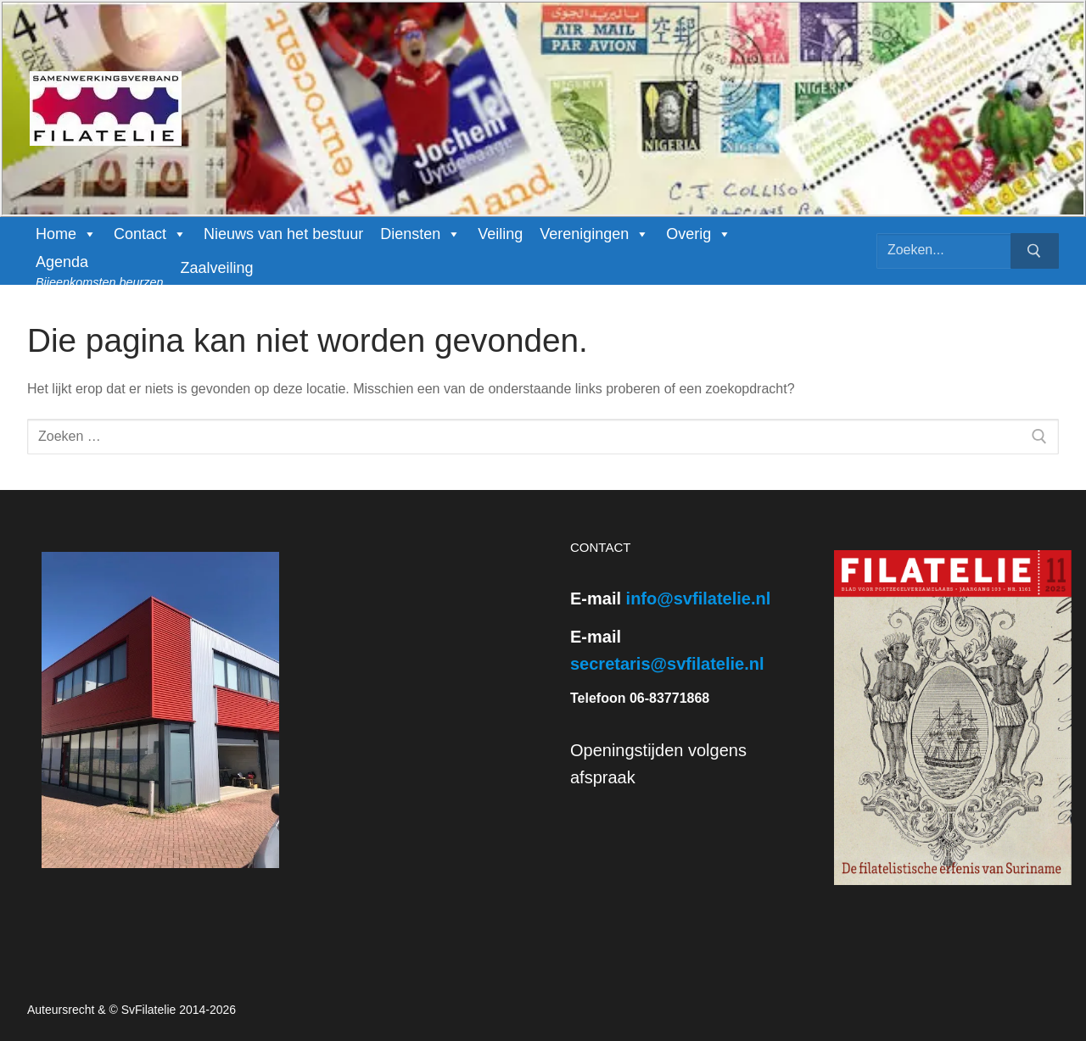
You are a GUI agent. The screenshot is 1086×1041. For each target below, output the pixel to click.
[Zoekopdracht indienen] (1034, 251)
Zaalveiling (216, 267)
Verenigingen (594, 234)
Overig (698, 234)
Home (66, 234)
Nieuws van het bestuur (283, 233)
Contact (150, 234)
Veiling (500, 233)
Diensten (420, 234)
